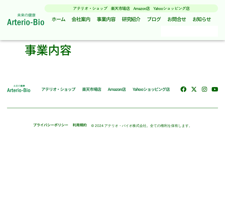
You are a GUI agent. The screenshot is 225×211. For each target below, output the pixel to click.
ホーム (58, 19)
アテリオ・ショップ (90, 8)
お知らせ (201, 19)
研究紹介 (131, 19)
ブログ (154, 19)
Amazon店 (141, 8)
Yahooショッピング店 (171, 8)
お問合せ (176, 19)
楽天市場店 (120, 8)
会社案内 (80, 19)
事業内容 (106, 19)
